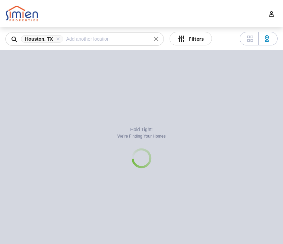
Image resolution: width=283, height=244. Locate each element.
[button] (43, 39)
